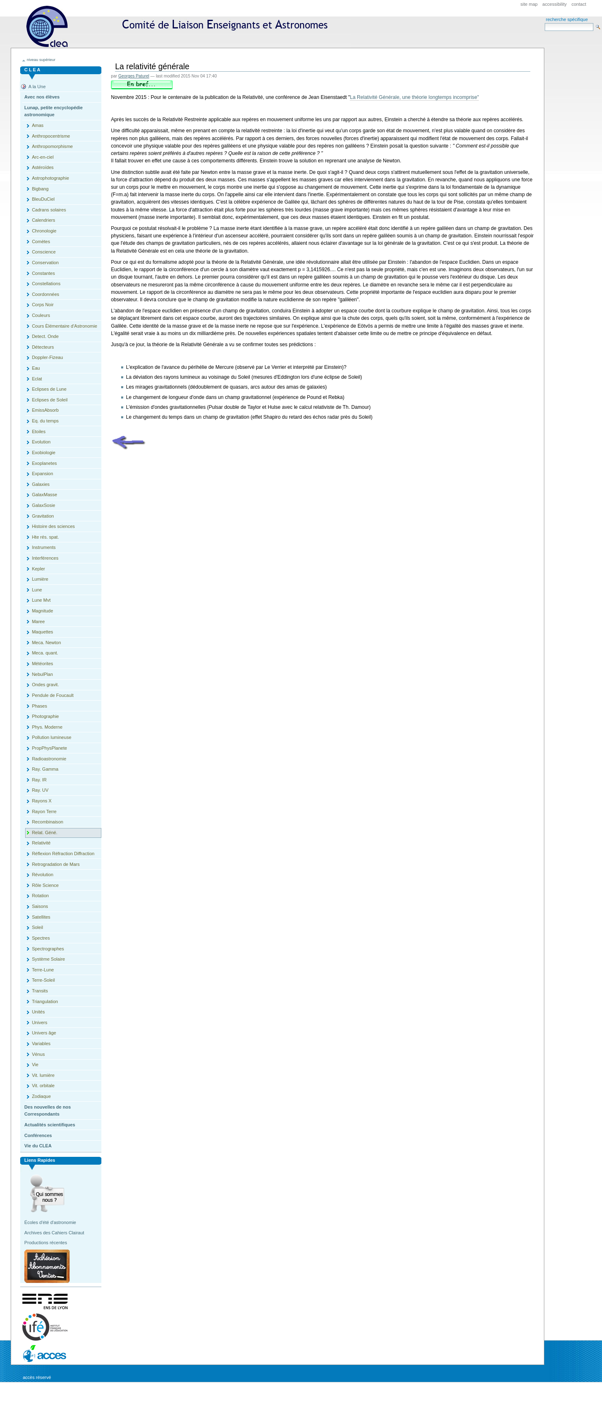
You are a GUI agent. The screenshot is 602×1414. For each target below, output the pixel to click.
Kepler (38, 568)
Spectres (41, 938)
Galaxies (40, 484)
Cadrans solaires (49, 209)
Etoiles (38, 431)
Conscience (44, 251)
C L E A (32, 69)
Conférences (38, 1135)
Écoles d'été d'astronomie (50, 1222)
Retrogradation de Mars (56, 864)
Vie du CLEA (38, 1145)
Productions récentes (45, 1242)
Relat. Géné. (44, 832)
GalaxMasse (44, 494)
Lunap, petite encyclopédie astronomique (53, 111)
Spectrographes (48, 948)
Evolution (41, 441)
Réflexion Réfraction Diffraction (63, 853)
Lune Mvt (41, 600)
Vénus (38, 1054)
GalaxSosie (43, 505)
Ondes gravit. (45, 684)
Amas (37, 125)
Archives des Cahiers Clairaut (54, 1232)
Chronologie (44, 230)
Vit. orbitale (43, 1085)
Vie (35, 1064)
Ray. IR (39, 779)
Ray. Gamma (45, 769)
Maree (38, 621)
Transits (40, 990)
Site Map (529, 4)
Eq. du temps (45, 420)
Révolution (42, 874)
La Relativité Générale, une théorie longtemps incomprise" (414, 97)
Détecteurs (43, 347)
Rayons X (42, 800)
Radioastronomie (49, 758)
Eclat (37, 378)
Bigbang (40, 188)
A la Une (37, 86)
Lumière (40, 579)
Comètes (41, 241)
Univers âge (44, 1032)
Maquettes (42, 631)
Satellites (41, 917)
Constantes (43, 273)
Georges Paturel (133, 76)
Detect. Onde (45, 336)
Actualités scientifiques (49, 1124)
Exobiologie (43, 452)
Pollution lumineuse (51, 737)
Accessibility (554, 4)
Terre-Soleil (43, 980)
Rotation (40, 895)
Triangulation (45, 1001)
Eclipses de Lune (49, 389)
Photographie (45, 716)
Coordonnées (45, 294)
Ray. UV (40, 790)
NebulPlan (42, 674)
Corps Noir (43, 304)
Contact (579, 4)
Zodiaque (41, 1096)
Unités (38, 1011)
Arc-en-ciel (43, 157)
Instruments (44, 547)
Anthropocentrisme (51, 136)
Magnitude (42, 610)
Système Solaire (48, 959)
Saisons (40, 906)
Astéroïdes (43, 167)
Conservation (45, 262)
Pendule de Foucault (52, 695)
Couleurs (41, 315)
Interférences (45, 558)
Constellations (46, 283)
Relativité (41, 842)
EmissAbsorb (45, 410)
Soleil (37, 927)
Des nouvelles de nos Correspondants (47, 1110)
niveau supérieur (41, 60)
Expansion (42, 473)
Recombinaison (47, 821)
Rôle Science (45, 885)
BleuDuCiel (43, 199)
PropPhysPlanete (49, 748)
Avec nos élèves (41, 96)
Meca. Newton (46, 642)
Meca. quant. (45, 652)
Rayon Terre (44, 811)
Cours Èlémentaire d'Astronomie (64, 326)
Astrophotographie (50, 178)
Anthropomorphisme (52, 146)
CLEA (180, 26)
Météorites (42, 663)
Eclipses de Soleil (49, 399)
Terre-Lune (43, 969)
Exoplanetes (44, 463)
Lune (37, 589)
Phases (39, 705)
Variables (41, 1043)
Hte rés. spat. (45, 537)
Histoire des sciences (53, 526)
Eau (36, 368)
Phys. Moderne (47, 727)
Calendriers (43, 220)
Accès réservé (37, 1377)
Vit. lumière (43, 1075)
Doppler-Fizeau (47, 357)
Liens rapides (39, 1160)
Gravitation (43, 516)
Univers (39, 1022)
